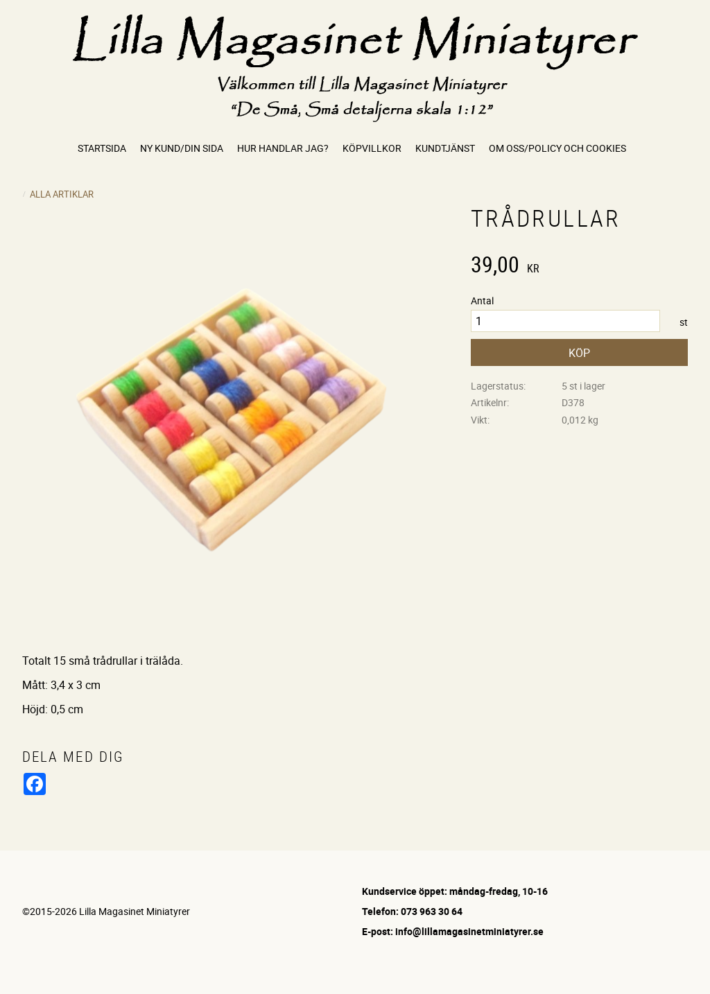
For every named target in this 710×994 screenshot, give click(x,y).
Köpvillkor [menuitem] (372, 148)
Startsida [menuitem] (102, 148)
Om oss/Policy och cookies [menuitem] (557, 148)
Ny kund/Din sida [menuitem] (181, 148)
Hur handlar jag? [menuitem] (283, 148)
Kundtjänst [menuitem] (445, 148)
